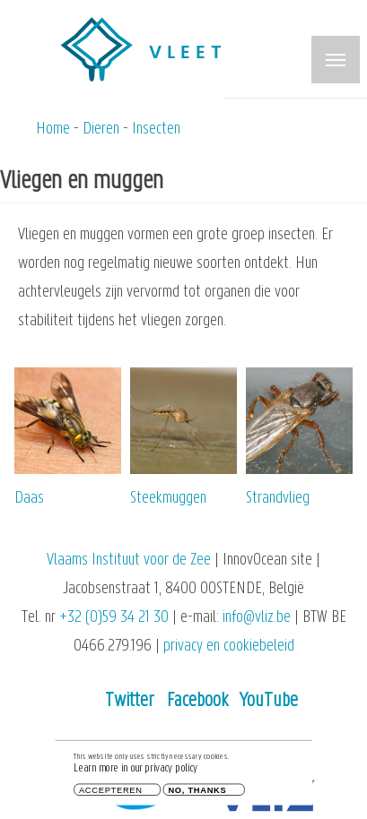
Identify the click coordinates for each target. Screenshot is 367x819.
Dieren (101, 129)
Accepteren (111, 792)
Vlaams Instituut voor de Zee (129, 560)
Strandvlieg (278, 498)
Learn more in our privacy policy (135, 771)
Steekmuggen (168, 498)
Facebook (197, 701)
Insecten (156, 129)
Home (53, 129)
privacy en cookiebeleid (228, 646)
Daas (29, 498)
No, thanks (197, 792)
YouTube (269, 701)
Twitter (129, 701)
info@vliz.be (257, 617)
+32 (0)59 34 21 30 (114, 617)
